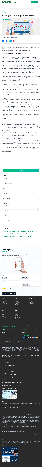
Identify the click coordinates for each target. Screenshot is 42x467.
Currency (16, 303)
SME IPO (16, 306)
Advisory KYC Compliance (5, 367)
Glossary (3, 316)
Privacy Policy (16, 325)
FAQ (15, 312)
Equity (16, 300)
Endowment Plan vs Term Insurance (25, 236)
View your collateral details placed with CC (8, 371)
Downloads (16, 315)
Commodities (17, 302)
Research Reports (4, 314)
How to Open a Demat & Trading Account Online (9, 379)
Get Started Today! (5, 98)
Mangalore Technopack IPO (26, 335)
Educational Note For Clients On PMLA (7, 326)
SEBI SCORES (33, 329)
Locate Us (16, 314)
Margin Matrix (17, 318)
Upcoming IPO (4, 300)
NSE (2, 329)
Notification (7, 325)
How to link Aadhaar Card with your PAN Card (8, 377)
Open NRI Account (31, 303)
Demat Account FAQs (18, 319)
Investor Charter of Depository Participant (8, 365)
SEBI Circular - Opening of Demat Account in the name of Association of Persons (13, 386)
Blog (7, 5)
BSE (4, 329)
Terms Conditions (22, 325)
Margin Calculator (17, 317)
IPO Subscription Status (5, 303)
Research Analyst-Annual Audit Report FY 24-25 (9, 388)
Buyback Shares (4, 301)
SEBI (7, 329)
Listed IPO (3, 302)
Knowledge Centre (4, 317)
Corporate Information (35, 325)
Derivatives (16, 301)
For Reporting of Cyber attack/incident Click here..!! (9, 373)
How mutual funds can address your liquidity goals (20, 94)
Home (3, 5)
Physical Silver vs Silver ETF (8, 233)
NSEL (17, 329)
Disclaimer (11, 325)
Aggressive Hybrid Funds (21, 231)
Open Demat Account (31, 301)
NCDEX (12, 329)
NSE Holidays (4, 319)
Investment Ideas (4, 312)
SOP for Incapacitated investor (6, 385)
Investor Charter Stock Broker (6, 362)
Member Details (4, 380)
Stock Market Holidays (5, 318)
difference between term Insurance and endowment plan (13, 238)
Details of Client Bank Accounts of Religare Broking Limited (10, 374)
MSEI (15, 329)
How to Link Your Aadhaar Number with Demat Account (10, 376)
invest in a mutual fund (6, 60)
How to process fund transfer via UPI (7, 370)
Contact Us (16, 313)
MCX (9, 329)
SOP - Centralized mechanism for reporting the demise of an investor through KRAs (14, 382)
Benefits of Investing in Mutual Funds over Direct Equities (21, 120)
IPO (16, 153)
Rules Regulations (28, 325)
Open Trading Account (31, 302)
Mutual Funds (12, 5)
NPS (29, 300)
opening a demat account (23, 153)
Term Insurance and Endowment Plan (10, 236)
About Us (3, 325)
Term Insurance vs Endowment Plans (22, 233)
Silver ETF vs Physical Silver (33, 231)
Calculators (16, 316)
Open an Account (34, 2)
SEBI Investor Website (5, 383)
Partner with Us (16, 326)
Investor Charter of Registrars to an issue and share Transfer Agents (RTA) (12, 368)
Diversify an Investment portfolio (9, 231)
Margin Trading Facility (18, 304)
